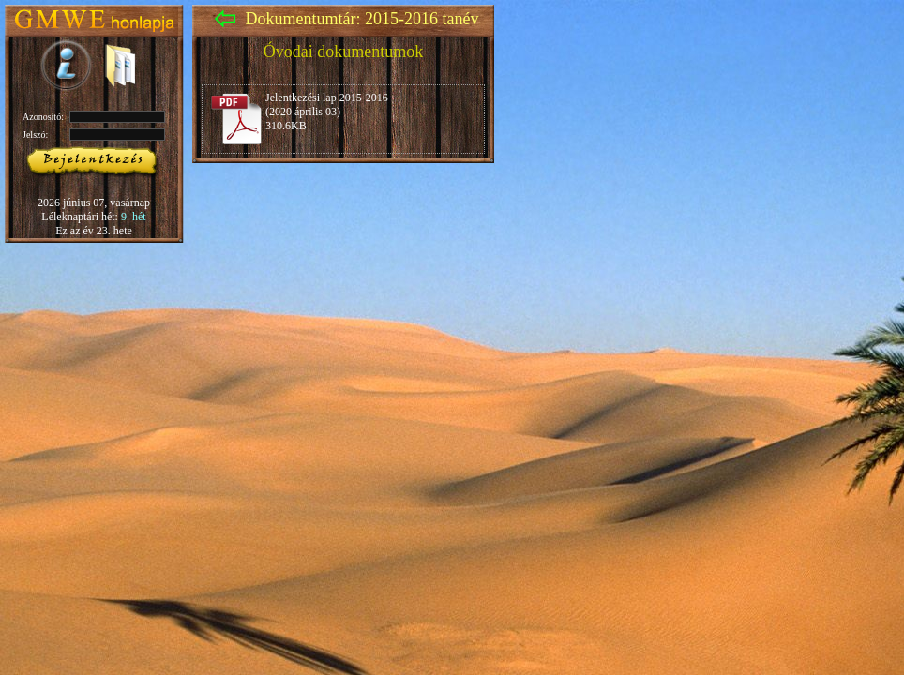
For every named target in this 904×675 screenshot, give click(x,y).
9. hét (133, 216)
